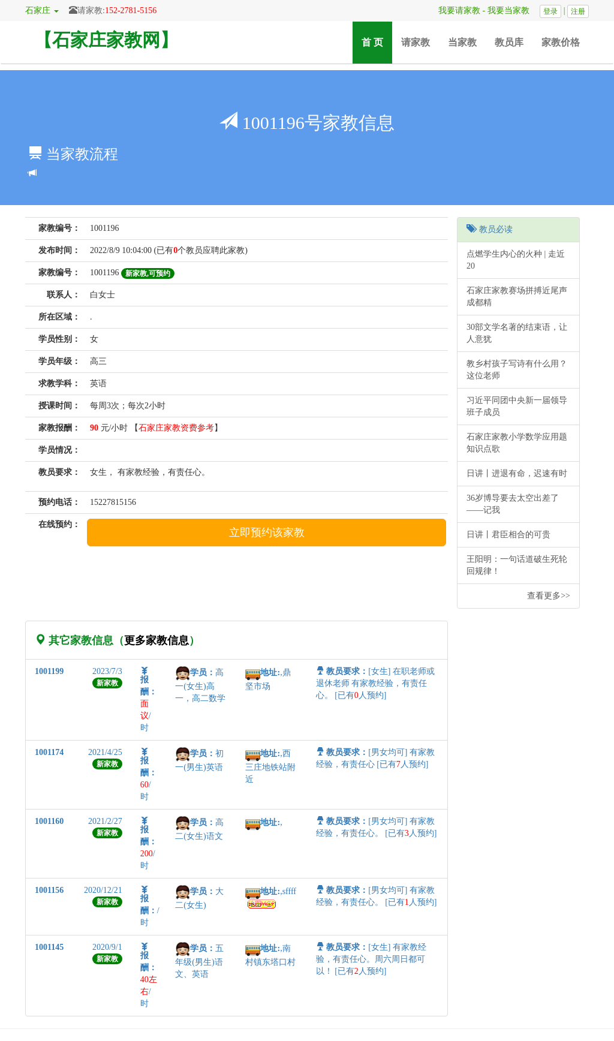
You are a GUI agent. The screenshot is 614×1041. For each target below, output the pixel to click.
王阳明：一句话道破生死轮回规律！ (516, 565)
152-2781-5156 (130, 10)
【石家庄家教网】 (106, 40)
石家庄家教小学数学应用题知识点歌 (516, 442)
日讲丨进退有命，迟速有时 (516, 473)
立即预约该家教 (267, 532)
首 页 (377, 41)
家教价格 (560, 42)
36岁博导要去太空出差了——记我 (512, 504)
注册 (578, 11)
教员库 (509, 42)
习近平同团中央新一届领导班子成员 (516, 406)
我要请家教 (455, 10)
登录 (550, 11)
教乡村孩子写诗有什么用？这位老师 (516, 369)
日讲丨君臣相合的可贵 (508, 534)
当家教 (462, 42)
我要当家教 (512, 10)
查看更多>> (548, 595)
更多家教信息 (156, 640)
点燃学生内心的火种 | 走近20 (515, 259)
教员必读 (489, 229)
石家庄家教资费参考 (176, 427)
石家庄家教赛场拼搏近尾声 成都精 (516, 296)
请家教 (415, 42)
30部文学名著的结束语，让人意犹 (516, 333)
